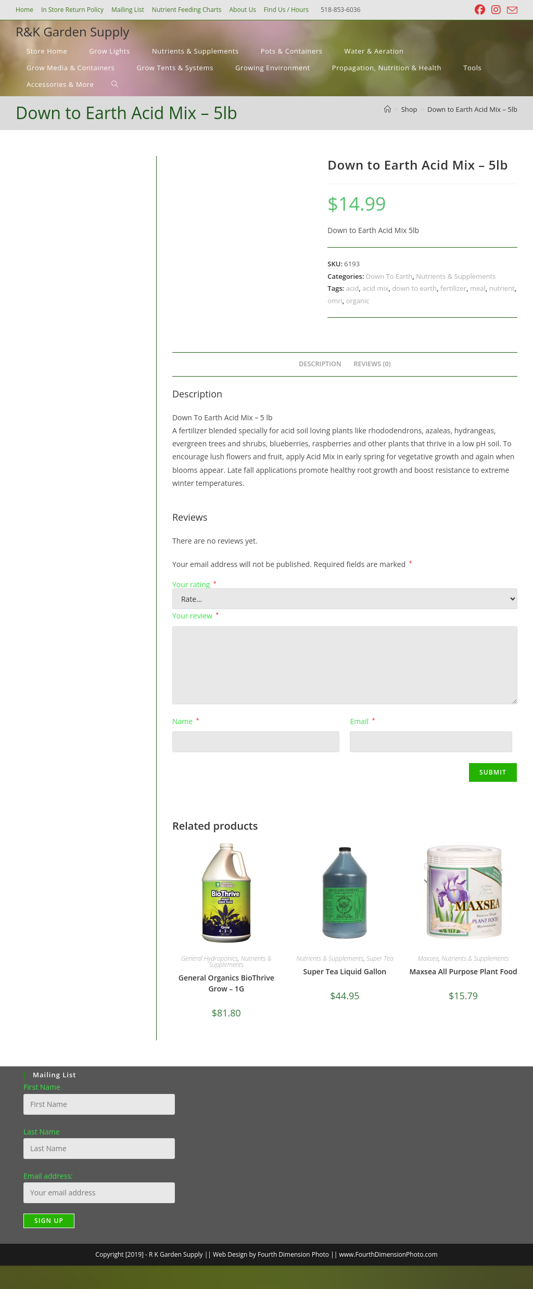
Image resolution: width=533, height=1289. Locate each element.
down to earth (414, 288)
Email (362, 721)
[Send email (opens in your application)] (510, 10)
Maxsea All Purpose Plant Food (463, 971)
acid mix (375, 288)
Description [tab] (320, 363)
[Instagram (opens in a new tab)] (496, 10)
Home (24, 9)
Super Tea (380, 958)
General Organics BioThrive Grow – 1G (226, 983)
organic (358, 300)
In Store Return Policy (72, 9)
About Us (242, 9)
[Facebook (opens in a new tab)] (480, 10)
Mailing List (127, 9)
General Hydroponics (209, 958)
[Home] (387, 109)
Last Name (41, 1132)
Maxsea (428, 958)
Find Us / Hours (286, 9)
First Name (41, 1087)
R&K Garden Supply (72, 31)
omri (334, 300)
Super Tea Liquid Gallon (345, 971)
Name (185, 721)
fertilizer (453, 288)
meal (478, 288)
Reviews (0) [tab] (372, 363)
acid (352, 288)
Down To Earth (389, 276)
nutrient (502, 288)
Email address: (48, 1176)
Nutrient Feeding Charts (187, 9)
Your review (195, 616)
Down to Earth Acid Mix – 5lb (472, 109)
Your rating (194, 584)
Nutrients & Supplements (456, 276)
